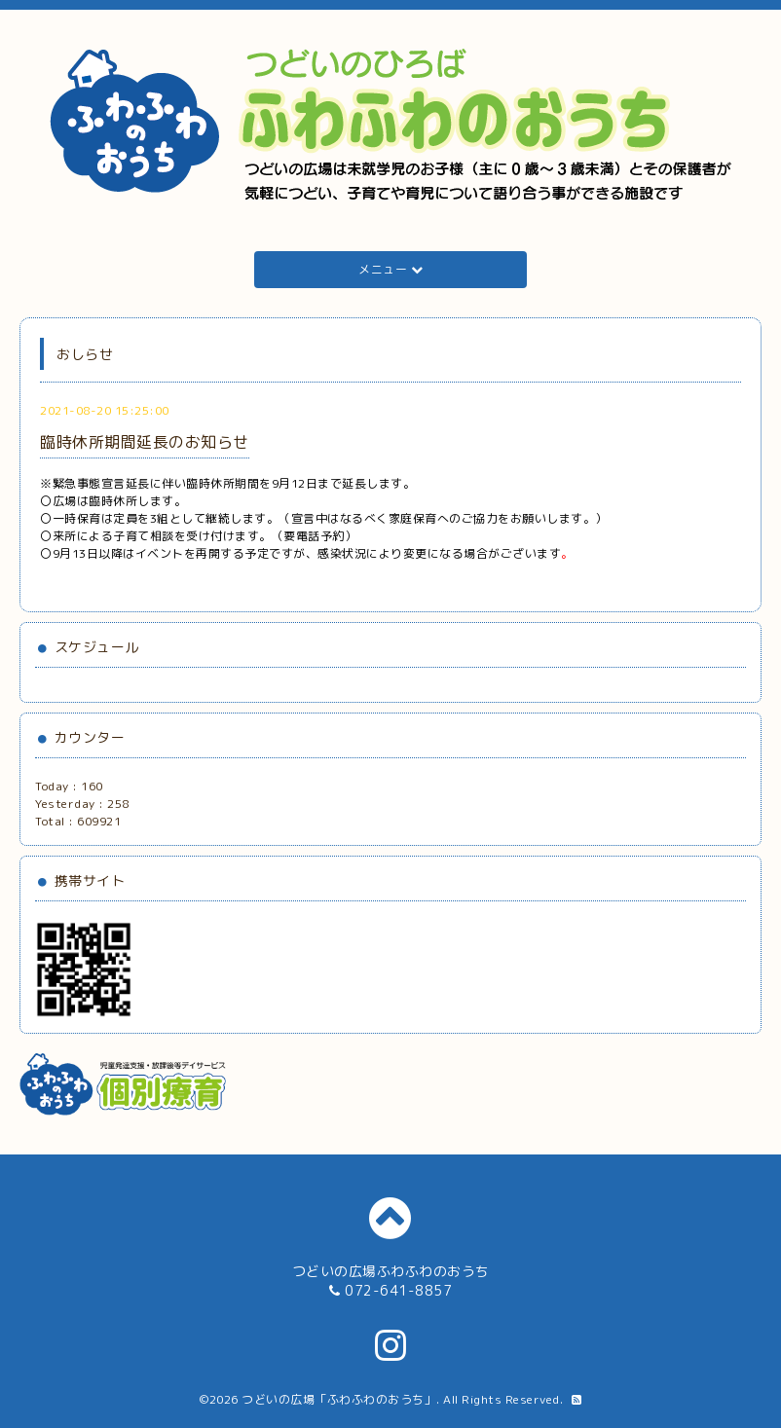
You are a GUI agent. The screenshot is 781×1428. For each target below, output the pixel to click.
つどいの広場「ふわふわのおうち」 (339, 1399)
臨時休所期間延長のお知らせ (144, 442)
